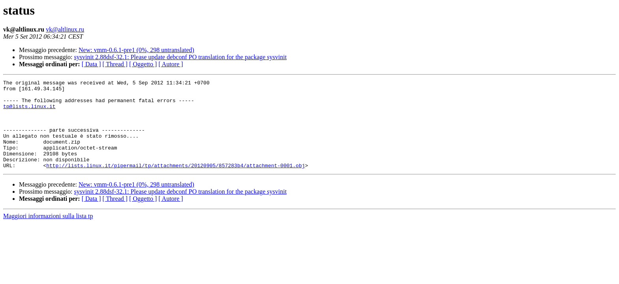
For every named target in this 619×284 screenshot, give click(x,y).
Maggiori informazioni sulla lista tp (48, 233)
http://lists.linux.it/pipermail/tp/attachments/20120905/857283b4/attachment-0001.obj (175, 183)
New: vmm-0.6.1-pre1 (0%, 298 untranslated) (136, 50)
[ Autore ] (170, 64)
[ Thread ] (115, 64)
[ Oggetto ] (143, 64)
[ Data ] (91, 64)
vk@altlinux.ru (65, 29)
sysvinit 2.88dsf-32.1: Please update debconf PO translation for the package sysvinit (180, 57)
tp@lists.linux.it (29, 112)
